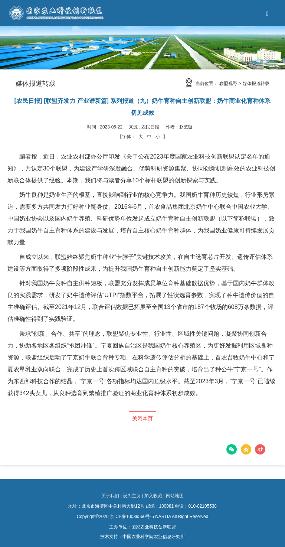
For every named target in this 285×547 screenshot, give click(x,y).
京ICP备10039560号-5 (132, 516)
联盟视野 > (230, 83)
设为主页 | (133, 495)
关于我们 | (111, 495)
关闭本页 (142, 418)
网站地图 (175, 495)
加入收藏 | (154, 495)
